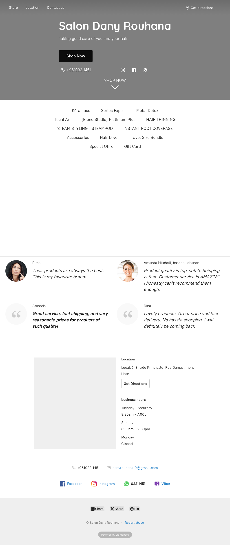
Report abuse (134, 523)
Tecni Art (63, 119)
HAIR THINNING (160, 119)
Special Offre (101, 146)
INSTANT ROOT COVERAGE (148, 128)
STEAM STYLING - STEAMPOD (85, 128)
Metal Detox (147, 110)
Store (13, 7)
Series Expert (113, 110)
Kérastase (81, 110)
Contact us (55, 7)
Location (32, 7)
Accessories (78, 137)
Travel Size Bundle (146, 137)
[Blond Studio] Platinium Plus (108, 119)
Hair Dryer (109, 137)
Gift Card (132, 146)
